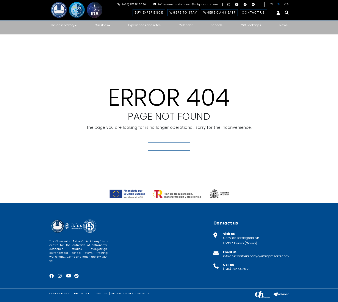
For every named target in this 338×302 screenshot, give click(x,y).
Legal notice (81, 294)
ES (271, 4)
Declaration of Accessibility (130, 294)
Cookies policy (59, 294)
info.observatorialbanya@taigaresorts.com (188, 4)
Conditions (100, 294)
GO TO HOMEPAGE (169, 146)
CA (286, 4)
